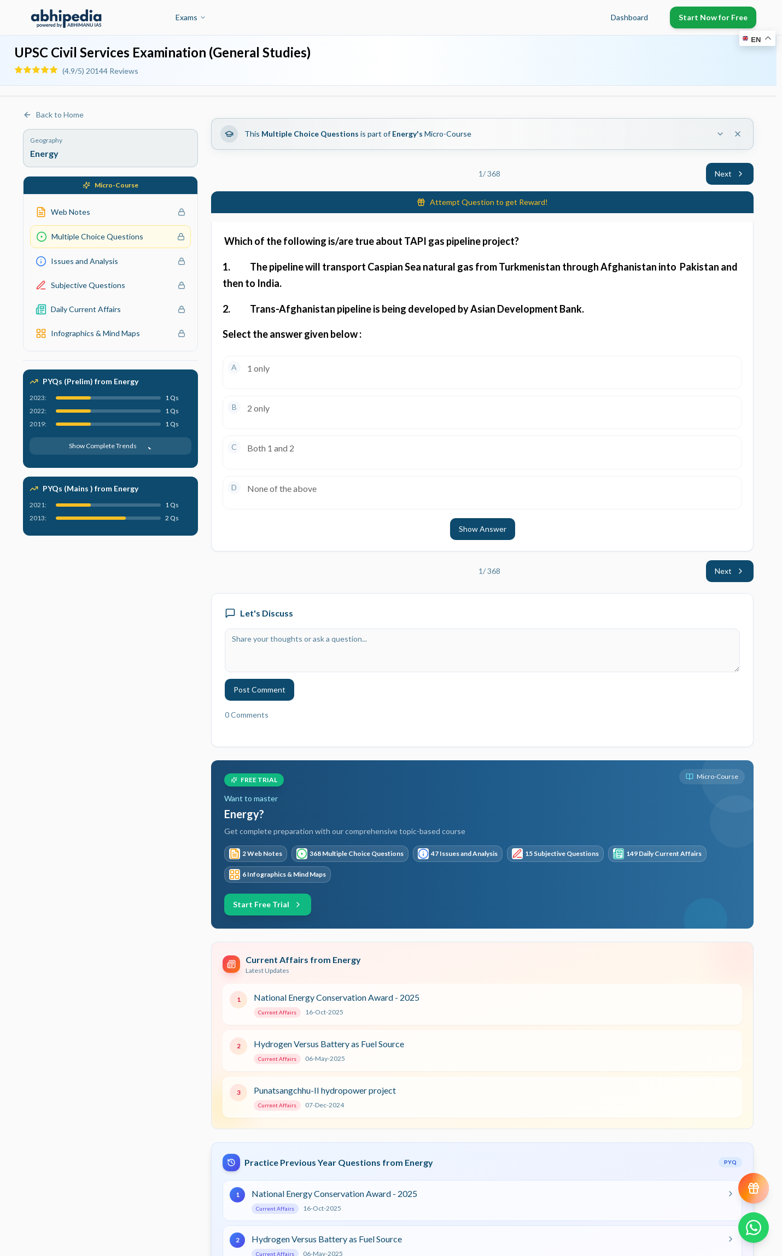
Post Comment (259, 689)
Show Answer (482, 528)
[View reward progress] (753, 1188)
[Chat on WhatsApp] (753, 1227)
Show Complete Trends (110, 446)
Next (730, 173)
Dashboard (629, 17)
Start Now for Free (713, 17)
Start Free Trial (267, 904)
